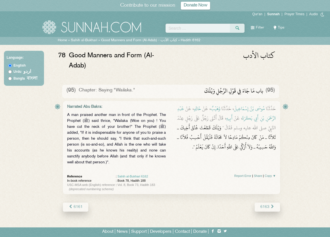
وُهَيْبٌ (215, 108)
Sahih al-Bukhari (84, 40)
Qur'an (257, 14)
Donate (200, 232)
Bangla (26, 78)
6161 (75, 207)
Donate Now (195, 5)
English (20, 65)
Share (258, 175)
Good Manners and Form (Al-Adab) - (139, 40)
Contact (182, 232)
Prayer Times (294, 14)
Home (62, 40)
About (107, 232)
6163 (267, 207)
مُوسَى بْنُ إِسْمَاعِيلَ (249, 108)
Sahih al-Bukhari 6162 (133, 176)
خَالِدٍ (197, 108)
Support (139, 232)
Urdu (22, 72)
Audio (313, 14)
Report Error (242, 175)
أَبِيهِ (229, 118)
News (122, 232)
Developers (160, 232)
